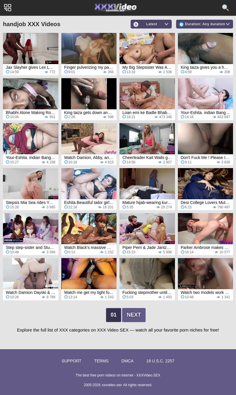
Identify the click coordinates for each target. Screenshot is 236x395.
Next (134, 315)
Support (71, 361)
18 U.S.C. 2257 (160, 361)
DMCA (128, 361)
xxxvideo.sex (112, 385)
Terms (101, 361)
